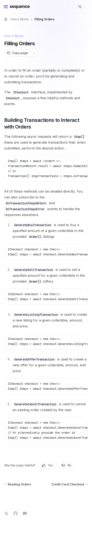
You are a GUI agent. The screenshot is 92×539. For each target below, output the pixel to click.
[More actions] (86, 7)
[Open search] (72, 6)
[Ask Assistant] (81, 160)
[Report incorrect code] (68, 160)
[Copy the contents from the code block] (75, 160)
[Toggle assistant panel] (80, 7)
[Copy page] (17, 53)
